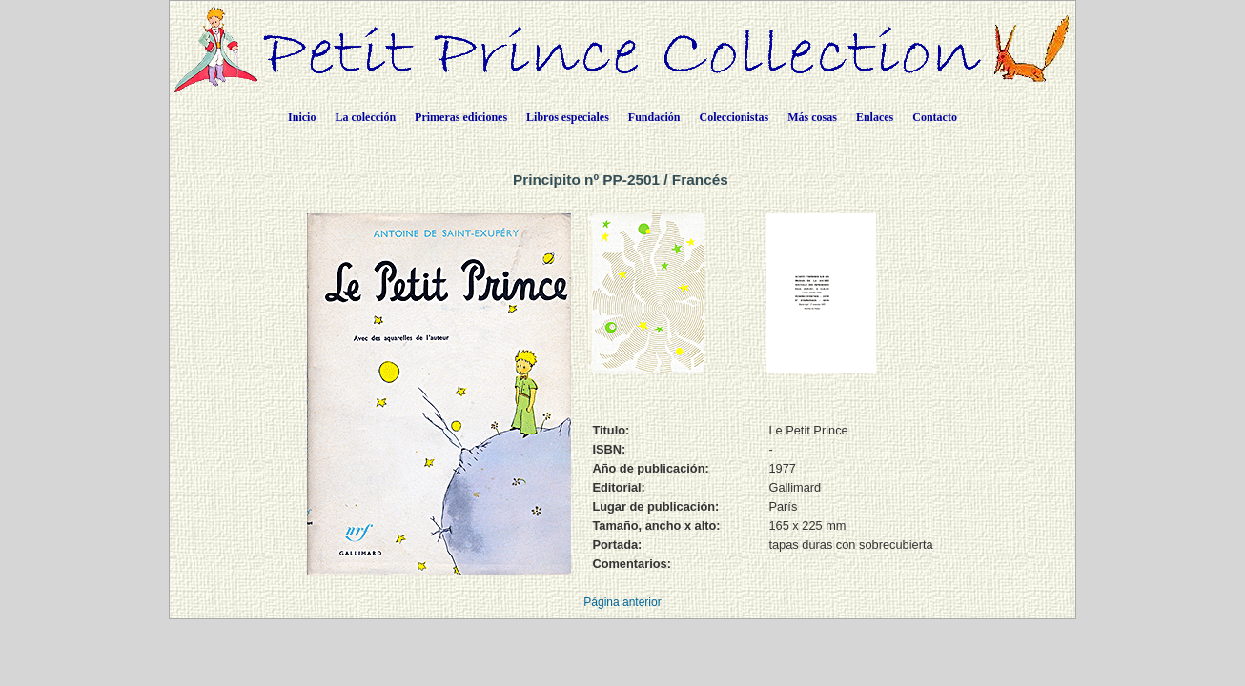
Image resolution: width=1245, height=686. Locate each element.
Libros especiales (567, 117)
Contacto (934, 117)
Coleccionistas (734, 117)
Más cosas (812, 117)
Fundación (654, 117)
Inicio (302, 117)
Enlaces (874, 117)
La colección (365, 117)
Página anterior (622, 602)
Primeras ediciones (461, 117)
